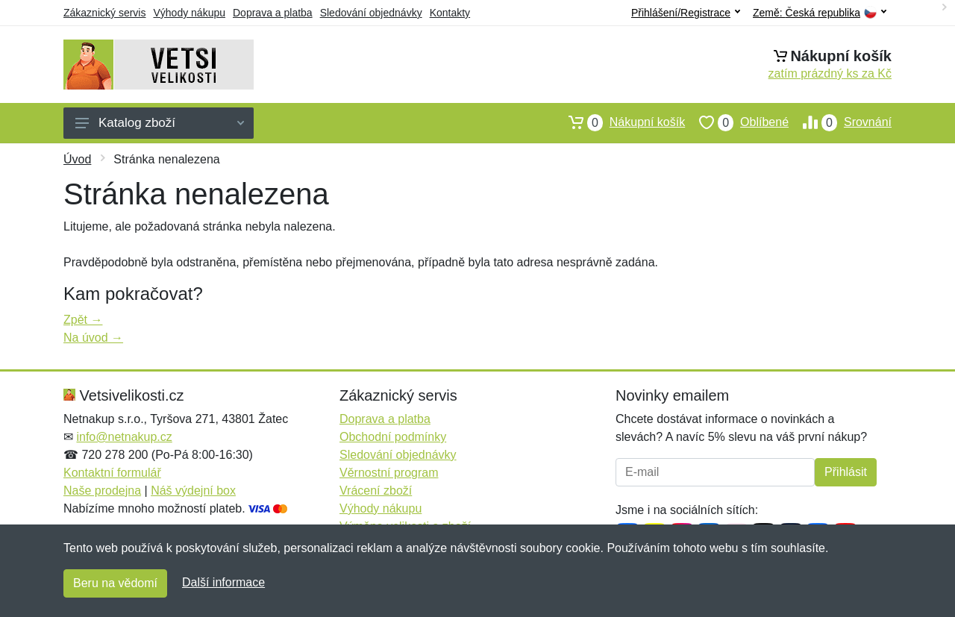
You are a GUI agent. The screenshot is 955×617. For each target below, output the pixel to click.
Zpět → (82, 319)
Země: (819, 13)
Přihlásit (845, 472)
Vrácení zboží (375, 490)
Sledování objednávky (371, 13)
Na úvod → (93, 337)
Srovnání (840, 122)
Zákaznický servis (104, 13)
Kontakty (450, 13)
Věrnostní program (389, 472)
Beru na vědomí (115, 583)
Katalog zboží (159, 123)
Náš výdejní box (193, 490)
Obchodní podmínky (392, 436)
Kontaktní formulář (112, 472)
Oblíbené (737, 122)
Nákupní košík (619, 122)
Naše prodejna (102, 490)
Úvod (77, 159)
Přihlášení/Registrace (685, 12)
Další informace (223, 582)
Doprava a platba (273, 13)
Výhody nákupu (189, 13)
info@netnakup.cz (124, 436)
